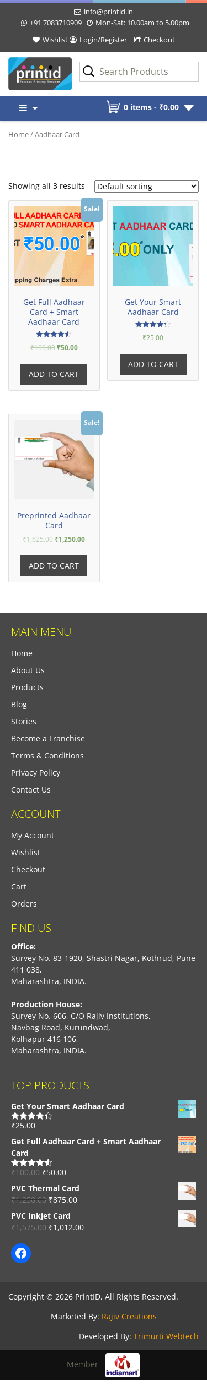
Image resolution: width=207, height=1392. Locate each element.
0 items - (151, 107)
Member (103, 1364)
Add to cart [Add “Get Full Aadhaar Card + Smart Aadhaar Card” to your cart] (54, 374)
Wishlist (55, 40)
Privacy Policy (35, 772)
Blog (19, 704)
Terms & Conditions (47, 755)
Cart (18, 886)
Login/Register (103, 40)
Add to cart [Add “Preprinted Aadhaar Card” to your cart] (54, 565)
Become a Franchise (48, 738)
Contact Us (31, 789)
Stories (23, 721)
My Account (32, 835)
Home (18, 134)
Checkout (159, 40)
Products (27, 687)
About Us (28, 670)
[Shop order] (146, 186)
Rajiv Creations (129, 1316)
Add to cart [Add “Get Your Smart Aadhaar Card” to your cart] (153, 364)
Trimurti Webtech (166, 1336)
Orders (24, 903)
